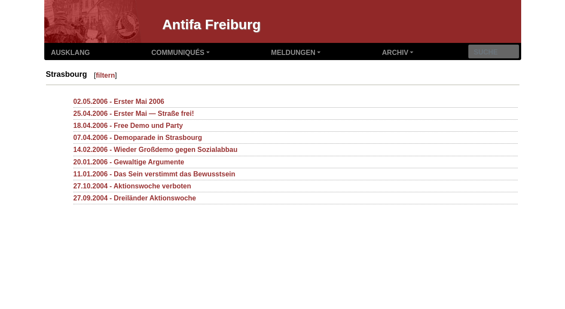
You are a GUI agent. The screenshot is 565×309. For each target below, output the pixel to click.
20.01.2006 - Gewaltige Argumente (128, 162)
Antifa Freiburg (211, 24)
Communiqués (178, 52)
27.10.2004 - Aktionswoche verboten (132, 186)
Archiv (395, 52)
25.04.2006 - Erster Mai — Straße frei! (133, 113)
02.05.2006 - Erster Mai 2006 (119, 101)
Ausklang (70, 52)
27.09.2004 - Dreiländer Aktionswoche (134, 198)
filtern (105, 75)
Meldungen (293, 52)
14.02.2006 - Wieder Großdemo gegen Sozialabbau (155, 149)
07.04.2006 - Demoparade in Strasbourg (137, 137)
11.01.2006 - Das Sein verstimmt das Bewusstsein (154, 174)
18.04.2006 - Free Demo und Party (128, 125)
